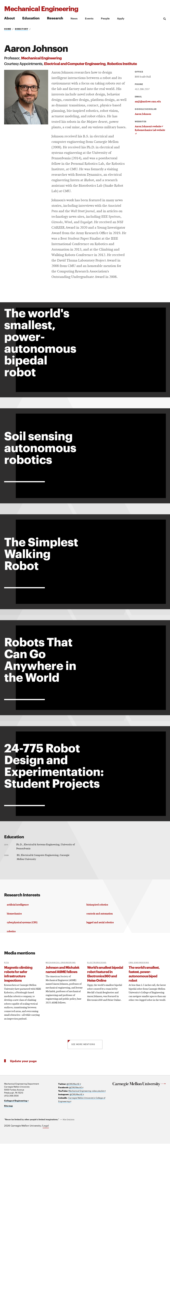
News (74, 18)
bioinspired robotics (98, 1060)
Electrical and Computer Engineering (74, 63)
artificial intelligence (19, 1060)
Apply (120, 18)
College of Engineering (16, 1260)
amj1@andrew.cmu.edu (148, 101)
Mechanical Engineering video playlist (87, 1251)
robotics (12, 1091)
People (105, 18)
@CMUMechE (74, 1244)
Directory (21, 28)
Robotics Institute (122, 63)
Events (89, 18)
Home (7, 28)
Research (55, 17)
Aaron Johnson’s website (149, 126)
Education (31, 17)
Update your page (23, 1221)
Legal (46, 1285)
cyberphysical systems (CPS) (23, 1081)
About (9, 17)
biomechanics (15, 1070)
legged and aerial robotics (100, 1081)
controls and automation (100, 1070)
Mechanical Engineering (41, 57)
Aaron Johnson (143, 114)
